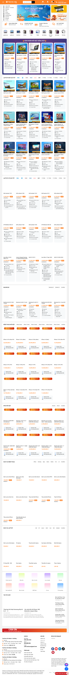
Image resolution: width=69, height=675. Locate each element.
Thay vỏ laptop (57, 562)
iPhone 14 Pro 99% (58, 364)
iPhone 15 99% (32, 364)
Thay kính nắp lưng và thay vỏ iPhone (21, 517)
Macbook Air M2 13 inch (21, 302)
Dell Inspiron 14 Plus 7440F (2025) (20, 155)
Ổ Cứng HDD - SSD (8, 562)
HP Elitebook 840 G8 (46, 224)
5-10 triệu (44, 77)
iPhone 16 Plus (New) (33, 339)
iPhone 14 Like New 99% (21, 389)
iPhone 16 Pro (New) (20, 339)
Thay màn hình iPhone (34, 496)
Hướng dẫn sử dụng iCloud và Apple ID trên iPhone (60, 616)
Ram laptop (18, 562)
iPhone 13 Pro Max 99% (34, 389)
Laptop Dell (42, 640)
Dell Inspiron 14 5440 (21, 55)
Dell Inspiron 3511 (46, 193)
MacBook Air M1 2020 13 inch (9, 303)
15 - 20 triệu (56, 77)
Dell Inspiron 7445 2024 (58, 56)
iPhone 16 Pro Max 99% (9, 339)
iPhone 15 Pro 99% (8, 364)
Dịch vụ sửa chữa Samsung (20, 477)
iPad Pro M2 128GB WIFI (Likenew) (9, 446)
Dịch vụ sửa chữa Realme (59, 476)
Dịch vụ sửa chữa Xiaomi (34, 476)
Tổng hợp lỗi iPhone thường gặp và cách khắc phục (59, 622)
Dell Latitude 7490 (20, 193)
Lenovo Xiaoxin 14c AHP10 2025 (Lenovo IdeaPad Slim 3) (59, 125)
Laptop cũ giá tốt (9, 178)
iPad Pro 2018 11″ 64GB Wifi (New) (21, 446)
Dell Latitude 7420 (20, 224)
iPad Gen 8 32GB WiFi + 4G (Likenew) (9, 421)
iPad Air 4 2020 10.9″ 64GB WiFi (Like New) (59, 421)
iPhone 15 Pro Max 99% (59, 339)
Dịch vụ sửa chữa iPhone (9, 476)
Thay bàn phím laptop (33, 542)
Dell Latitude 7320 (33, 224)
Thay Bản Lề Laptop (46, 562)
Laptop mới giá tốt (9, 77)
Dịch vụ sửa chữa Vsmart (21, 496)
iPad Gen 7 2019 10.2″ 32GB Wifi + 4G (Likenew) (21, 421)
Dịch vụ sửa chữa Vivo (8, 496)
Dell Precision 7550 (33, 55)
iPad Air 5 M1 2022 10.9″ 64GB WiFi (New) (34, 446)
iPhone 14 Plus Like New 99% (9, 390)
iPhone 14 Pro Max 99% (47, 364)
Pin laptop (18, 542)
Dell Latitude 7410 (33, 193)
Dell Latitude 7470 (8, 193)
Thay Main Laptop (33, 562)
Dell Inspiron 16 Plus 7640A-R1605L (8, 125)
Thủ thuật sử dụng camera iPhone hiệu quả (59, 604)
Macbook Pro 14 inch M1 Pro (59, 303)
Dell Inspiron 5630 (46, 92)
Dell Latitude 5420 (58, 193)
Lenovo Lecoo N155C (47, 55)
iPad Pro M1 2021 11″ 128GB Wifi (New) (59, 446)
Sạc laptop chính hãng (46, 542)
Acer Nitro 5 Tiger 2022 (47, 257)
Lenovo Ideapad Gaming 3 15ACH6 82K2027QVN (21, 258)
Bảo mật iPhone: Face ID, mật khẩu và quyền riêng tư (60, 598)
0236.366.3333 (62, 2)
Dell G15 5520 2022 (58, 257)
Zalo (66, 669)
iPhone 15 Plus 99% (20, 364)
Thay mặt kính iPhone (46, 496)
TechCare (53, 638)
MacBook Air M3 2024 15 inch (47, 303)
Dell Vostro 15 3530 (8, 55)
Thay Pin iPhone (57, 496)
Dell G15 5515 (32, 257)
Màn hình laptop (57, 542)
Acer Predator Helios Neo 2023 (59, 155)
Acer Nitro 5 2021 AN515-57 (8, 258)
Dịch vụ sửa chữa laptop (9, 542)
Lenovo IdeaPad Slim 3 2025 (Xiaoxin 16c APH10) (21, 125)
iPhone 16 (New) (45, 339)
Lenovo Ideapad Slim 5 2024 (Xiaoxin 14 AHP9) (47, 125)
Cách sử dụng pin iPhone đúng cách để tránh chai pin (60, 610)
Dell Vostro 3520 (7, 92)
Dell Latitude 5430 (58, 224)
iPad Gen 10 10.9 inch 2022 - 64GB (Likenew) (47, 421)
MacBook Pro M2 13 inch (33, 303)
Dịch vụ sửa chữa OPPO (47, 476)
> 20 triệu (61, 77)
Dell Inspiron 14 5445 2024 (33, 125)
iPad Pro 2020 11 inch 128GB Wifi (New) (46, 446)
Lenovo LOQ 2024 (46, 154)
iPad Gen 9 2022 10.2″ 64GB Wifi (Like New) (34, 421)
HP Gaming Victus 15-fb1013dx (8, 155)
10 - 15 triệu (50, 77)
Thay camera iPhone (8, 516)
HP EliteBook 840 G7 (8, 224)
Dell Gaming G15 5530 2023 (34, 155)
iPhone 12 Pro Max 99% (47, 389)
